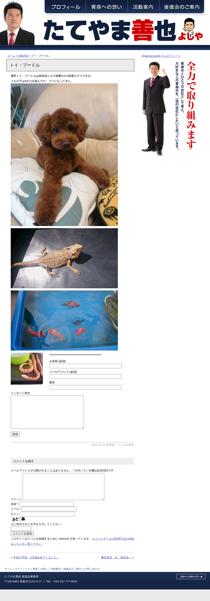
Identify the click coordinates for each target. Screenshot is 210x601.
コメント (16, 510)
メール (16, 520)
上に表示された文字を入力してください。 (37, 535)
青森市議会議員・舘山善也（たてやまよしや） (126, 30)
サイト (15, 525)
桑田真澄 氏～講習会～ (116, 569)
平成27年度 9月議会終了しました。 (36, 569)
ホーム (11, 55)
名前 (14, 515)
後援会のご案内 (72, 580)
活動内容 (23, 55)
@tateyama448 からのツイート (161, 56)
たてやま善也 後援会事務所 (21, 588)
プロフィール (22, 580)
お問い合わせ (91, 580)
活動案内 (56, 580)
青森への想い (40, 580)
